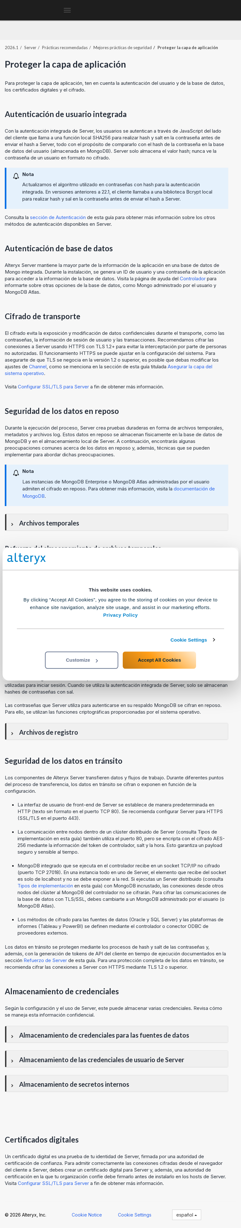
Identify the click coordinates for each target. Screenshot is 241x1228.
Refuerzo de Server (45, 960)
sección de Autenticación (58, 217)
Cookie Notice (87, 1214)
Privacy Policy (120, 615)
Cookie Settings (189, 640)
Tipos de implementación (46, 886)
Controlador (193, 279)
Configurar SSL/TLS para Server (53, 387)
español (186, 1214)
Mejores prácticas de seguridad (122, 47)
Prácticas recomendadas (65, 47)
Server (30, 47)
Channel (38, 367)
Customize (82, 660)
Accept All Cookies (159, 660)
